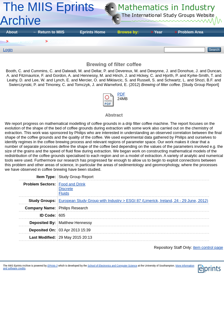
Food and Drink (72, 184)
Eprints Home (92, 32)
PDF (121, 94)
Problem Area (188, 32)
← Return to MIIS (49, 32)
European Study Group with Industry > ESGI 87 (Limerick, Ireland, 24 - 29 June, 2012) (133, 200)
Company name (62, 41)
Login (8, 49)
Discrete (66, 188)
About (11, 32)
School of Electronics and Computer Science (112, 265)
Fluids (64, 193)
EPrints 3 (52, 265)
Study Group (19, 41)
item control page (208, 247)
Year (157, 32)
